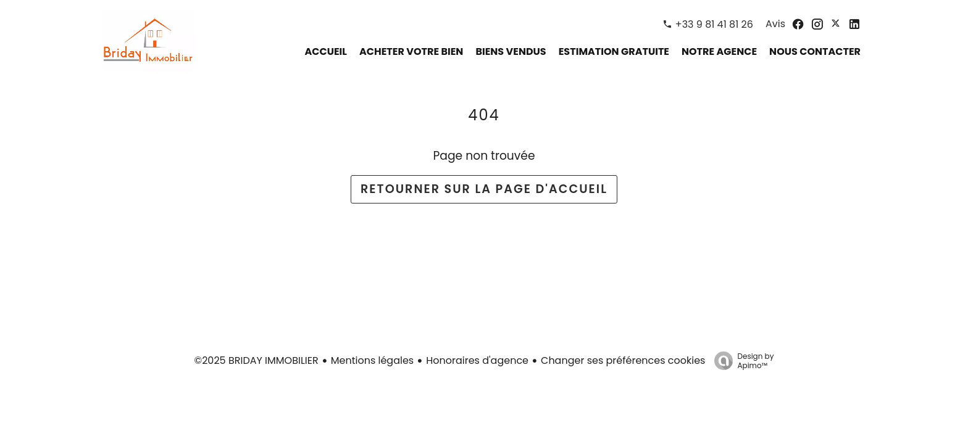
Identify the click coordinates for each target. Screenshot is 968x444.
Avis (775, 24)
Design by (741, 360)
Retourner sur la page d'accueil (484, 189)
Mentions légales (372, 360)
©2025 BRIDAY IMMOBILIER (256, 360)
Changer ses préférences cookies (623, 360)
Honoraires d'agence (477, 360)
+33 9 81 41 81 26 (714, 24)
